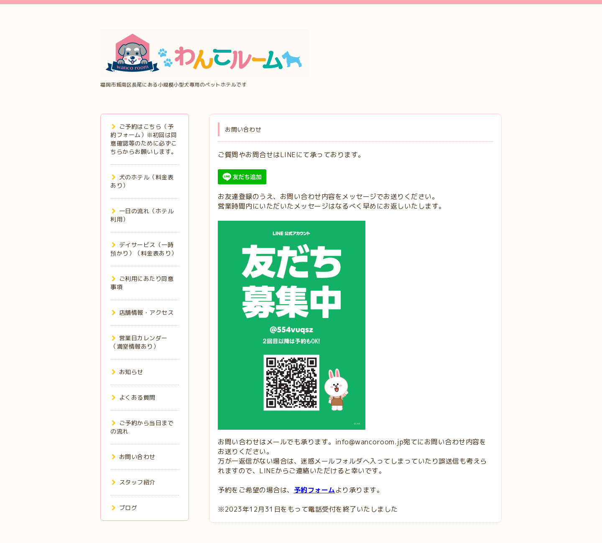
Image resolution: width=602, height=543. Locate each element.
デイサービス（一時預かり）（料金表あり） (143, 249)
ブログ (124, 508)
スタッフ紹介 (134, 482)
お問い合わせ (134, 457)
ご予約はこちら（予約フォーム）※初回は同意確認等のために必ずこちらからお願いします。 (143, 139)
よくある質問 (134, 397)
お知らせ (127, 372)
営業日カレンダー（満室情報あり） (139, 342)
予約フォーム (314, 490)
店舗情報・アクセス (142, 312)
